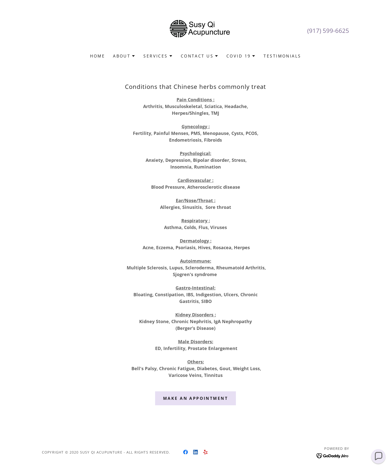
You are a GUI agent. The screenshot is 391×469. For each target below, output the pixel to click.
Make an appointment (195, 398)
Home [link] (97, 56)
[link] (195, 30)
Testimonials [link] (282, 56)
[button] (124, 56)
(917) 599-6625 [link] (328, 30)
